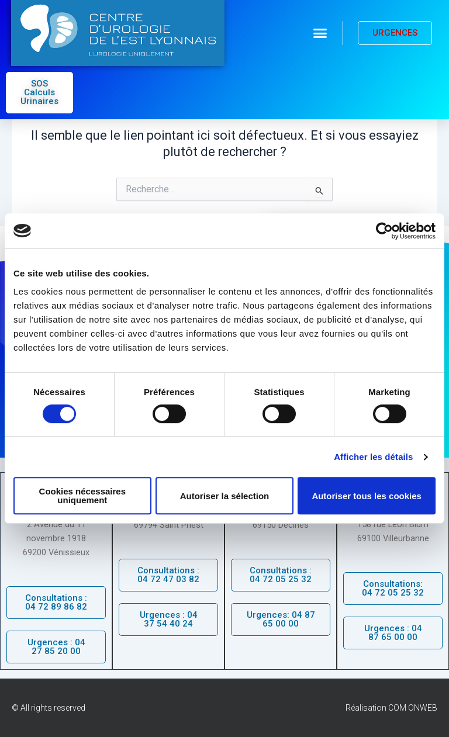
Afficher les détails (373, 457)
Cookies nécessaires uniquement (82, 495)
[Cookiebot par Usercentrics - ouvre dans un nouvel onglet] (384, 231)
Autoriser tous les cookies (367, 496)
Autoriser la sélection (225, 496)
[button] (320, 33)
